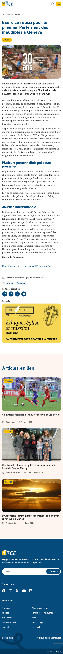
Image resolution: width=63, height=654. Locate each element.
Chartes (5, 613)
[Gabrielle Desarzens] (3, 277)
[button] (58, 4)
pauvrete (9, 283)
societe (22, 283)
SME (34, 617)
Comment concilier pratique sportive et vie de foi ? (31, 416)
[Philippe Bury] (3, 523)
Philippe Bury (12, 523)
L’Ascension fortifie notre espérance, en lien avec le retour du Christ (31, 517)
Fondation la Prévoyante (42, 613)
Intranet (5, 627)
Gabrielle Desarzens (15, 278)
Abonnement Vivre (40, 608)
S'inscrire (53, 571)
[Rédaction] (3, 422)
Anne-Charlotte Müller (16, 472)
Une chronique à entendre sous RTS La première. (27, 266)
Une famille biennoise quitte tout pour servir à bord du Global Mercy (28, 466)
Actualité (6, 40)
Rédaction (10, 422)
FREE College (37, 622)
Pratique (8, 381)
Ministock (36, 627)
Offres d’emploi (9, 622)
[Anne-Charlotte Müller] (3, 472)
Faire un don (7, 617)
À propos (6, 608)
